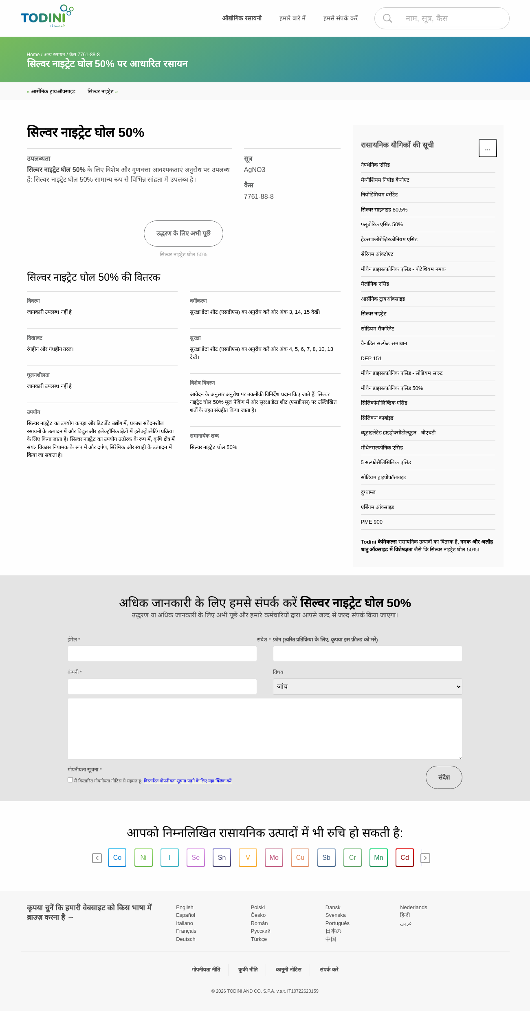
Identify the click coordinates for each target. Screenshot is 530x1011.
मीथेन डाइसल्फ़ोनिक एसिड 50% (392, 388)
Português (337, 923)
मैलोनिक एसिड (375, 284)
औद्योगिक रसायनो (242, 18)
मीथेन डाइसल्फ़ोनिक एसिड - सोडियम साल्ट (402, 373)
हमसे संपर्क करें (340, 18)
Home (33, 54)
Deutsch (186, 939)
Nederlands (413, 907)
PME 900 (372, 522)
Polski (258, 907)
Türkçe (259, 939)
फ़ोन (325, 640)
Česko (258, 915)
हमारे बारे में (292, 18)
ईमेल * (74, 640)
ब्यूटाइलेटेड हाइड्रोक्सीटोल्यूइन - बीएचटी (398, 433)
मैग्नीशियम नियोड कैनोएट (385, 180)
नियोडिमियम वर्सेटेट (379, 195)
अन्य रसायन (54, 54)
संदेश (444, 777)
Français (186, 931)
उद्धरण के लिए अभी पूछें (183, 233)
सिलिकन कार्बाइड (377, 418)
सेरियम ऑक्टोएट (377, 254)
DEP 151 (371, 358)
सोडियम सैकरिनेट (378, 329)
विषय (278, 672)
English (185, 907)
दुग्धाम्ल (368, 492)
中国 (330, 939)
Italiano (184, 923)
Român (259, 923)
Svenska (335, 915)
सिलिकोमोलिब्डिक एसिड (384, 403)
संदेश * (264, 640)
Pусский (260, 931)
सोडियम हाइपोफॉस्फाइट (384, 477)
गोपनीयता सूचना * (85, 770)
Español (185, 915)
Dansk (333, 907)
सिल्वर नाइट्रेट (103, 91)
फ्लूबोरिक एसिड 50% (382, 224)
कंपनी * (75, 672)
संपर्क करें (329, 970)
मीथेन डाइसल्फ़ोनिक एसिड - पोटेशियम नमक (403, 269)
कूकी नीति (247, 970)
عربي (406, 923)
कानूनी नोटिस (288, 970)
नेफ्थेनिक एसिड (375, 165)
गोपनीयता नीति (206, 970)
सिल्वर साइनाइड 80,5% (384, 210)
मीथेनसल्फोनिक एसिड (382, 448)
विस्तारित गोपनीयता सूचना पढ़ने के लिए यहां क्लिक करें (188, 780)
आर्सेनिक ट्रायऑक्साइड (51, 91)
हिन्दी (405, 915)
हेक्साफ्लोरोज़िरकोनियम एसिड (389, 239)
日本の (333, 931)
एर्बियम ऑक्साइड (377, 507)
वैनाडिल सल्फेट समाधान (384, 343)
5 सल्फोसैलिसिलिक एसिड (386, 462)
